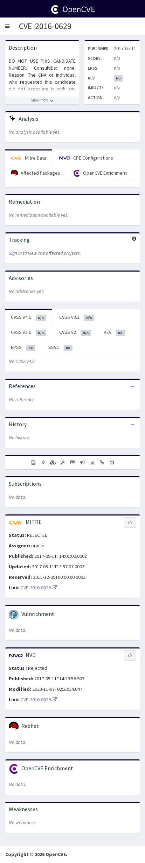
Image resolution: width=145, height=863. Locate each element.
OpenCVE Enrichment (100, 173)
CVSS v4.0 (28, 317)
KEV (114, 332)
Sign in (15, 253)
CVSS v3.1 (77, 317)
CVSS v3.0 (28, 332)
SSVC (60, 347)
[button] (7, 26)
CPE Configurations (86, 158)
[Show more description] (42, 100)
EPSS (23, 347)
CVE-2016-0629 (45, 26)
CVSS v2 (75, 332)
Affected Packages (35, 173)
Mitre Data (28, 158)
